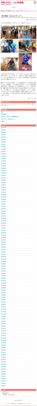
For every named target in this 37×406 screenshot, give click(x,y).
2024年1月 (3, 165)
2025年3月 (3, 144)
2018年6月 (3, 294)
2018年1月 (3, 306)
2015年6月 (3, 378)
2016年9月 (3, 345)
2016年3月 (3, 357)
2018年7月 (3, 292)
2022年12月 (3, 194)
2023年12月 (3, 168)
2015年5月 (3, 381)
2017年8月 (3, 318)
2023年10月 (3, 173)
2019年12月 (3, 256)
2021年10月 (3, 223)
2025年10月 (3, 127)
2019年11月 (3, 259)
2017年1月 (3, 335)
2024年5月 (3, 161)
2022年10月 (3, 199)
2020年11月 (3, 235)
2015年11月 (3, 366)
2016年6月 (3, 352)
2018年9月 (3, 290)
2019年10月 (3, 261)
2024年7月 (3, 156)
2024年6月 (3, 158)
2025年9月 (3, 130)
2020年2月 (3, 251)
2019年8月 (3, 263)
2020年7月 (3, 242)
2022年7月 (3, 204)
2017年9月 (3, 316)
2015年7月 (3, 376)
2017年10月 (3, 314)
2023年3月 (3, 187)
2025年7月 (3, 134)
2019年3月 (3, 275)
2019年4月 (3, 273)
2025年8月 (3, 132)
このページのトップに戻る (18, 400)
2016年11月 (3, 340)
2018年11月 (3, 285)
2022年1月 (3, 216)
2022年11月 (3, 196)
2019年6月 (3, 268)
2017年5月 (3, 326)
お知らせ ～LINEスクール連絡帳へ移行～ (10, 116)
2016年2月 (3, 359)
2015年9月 (3, 371)
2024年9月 (3, 151)
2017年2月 (3, 333)
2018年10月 (3, 287)
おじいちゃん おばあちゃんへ (8, 119)
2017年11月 (3, 311)
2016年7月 (3, 350)
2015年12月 (3, 364)
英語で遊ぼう (4, 114)
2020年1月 (3, 254)
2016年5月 (3, 354)
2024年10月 (3, 149)
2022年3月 (3, 213)
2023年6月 (3, 180)
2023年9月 (3, 175)
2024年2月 (3, 163)
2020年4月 (3, 249)
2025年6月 (3, 137)
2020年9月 (3, 240)
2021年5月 (3, 228)
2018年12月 (3, 283)
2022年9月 (3, 201)
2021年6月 (3, 225)
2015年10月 (3, 369)
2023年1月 (3, 192)
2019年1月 (3, 280)
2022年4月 (3, 211)
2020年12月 (3, 232)
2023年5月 (3, 182)
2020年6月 (3, 244)
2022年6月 (3, 206)
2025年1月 (3, 146)
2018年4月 (3, 299)
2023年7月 (3, 177)
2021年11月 (3, 220)
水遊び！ (3, 121)
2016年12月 (3, 338)
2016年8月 (3, 347)
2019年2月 (3, 278)
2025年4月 (3, 141)
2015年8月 (3, 373)
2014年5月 (3, 385)
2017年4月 (3, 328)
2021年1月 (3, 230)
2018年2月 (3, 304)
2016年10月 (3, 342)
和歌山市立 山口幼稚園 (12, 2)
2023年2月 (3, 189)
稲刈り (2, 111)
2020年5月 (3, 247)
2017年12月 (3, 309)
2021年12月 (3, 218)
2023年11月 (3, 170)
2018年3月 (3, 302)
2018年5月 (3, 297)
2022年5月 (3, 208)
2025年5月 (3, 139)
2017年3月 (3, 330)
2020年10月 (3, 237)
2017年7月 (3, 321)
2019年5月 (3, 271)
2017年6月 (3, 323)
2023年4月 (3, 184)
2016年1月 (3, 361)
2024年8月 (3, 153)
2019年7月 (3, 266)
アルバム (34, 98)
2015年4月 (3, 383)
